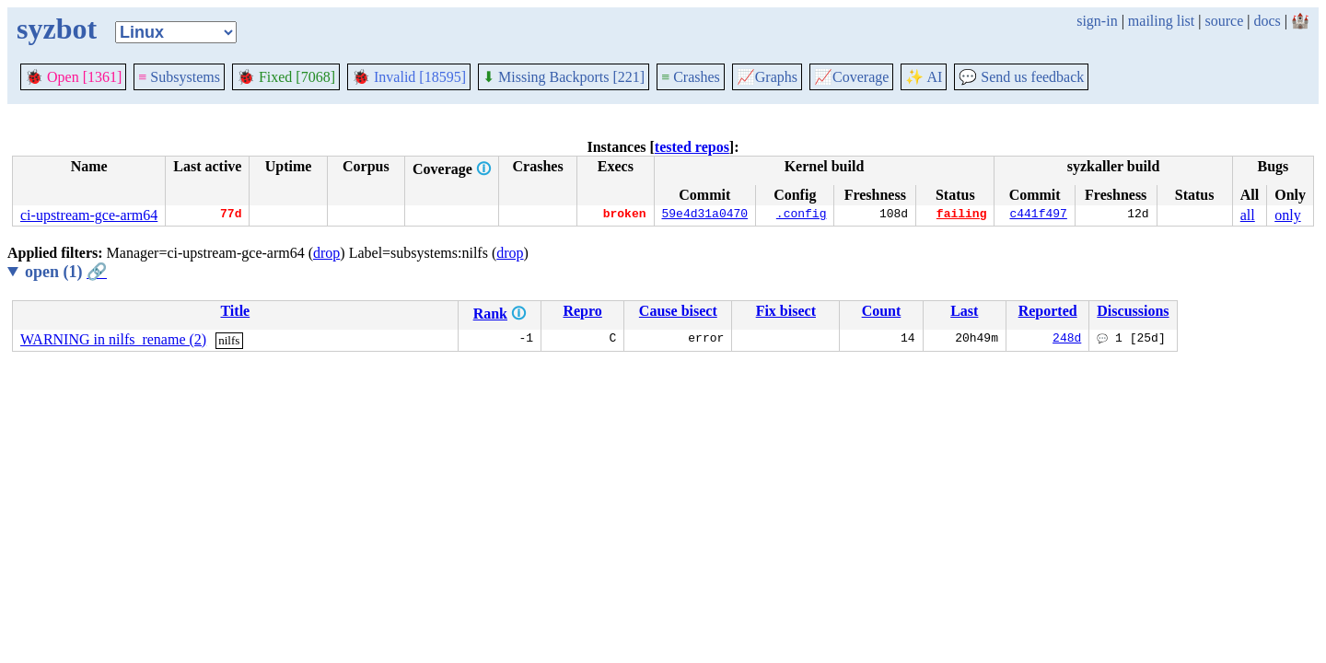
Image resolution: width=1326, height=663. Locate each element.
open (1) (66, 271)
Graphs (767, 77)
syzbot (57, 28)
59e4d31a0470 (705, 215)
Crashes (690, 77)
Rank (490, 313)
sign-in (1096, 21)
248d (1067, 340)
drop (326, 253)
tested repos (692, 147)
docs (1266, 21)
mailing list (1161, 21)
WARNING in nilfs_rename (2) (113, 339)
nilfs (228, 340)
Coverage (851, 77)
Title (235, 311)
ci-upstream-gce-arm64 (88, 215)
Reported (1047, 311)
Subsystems (179, 77)
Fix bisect (786, 311)
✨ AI (923, 77)
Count (881, 311)
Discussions (1133, 311)
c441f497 (1037, 215)
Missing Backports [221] (564, 77)
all (1247, 215)
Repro (582, 311)
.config (801, 215)
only (1287, 215)
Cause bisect (678, 311)
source (1224, 21)
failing (961, 215)
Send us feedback (1021, 77)
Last (964, 311)
